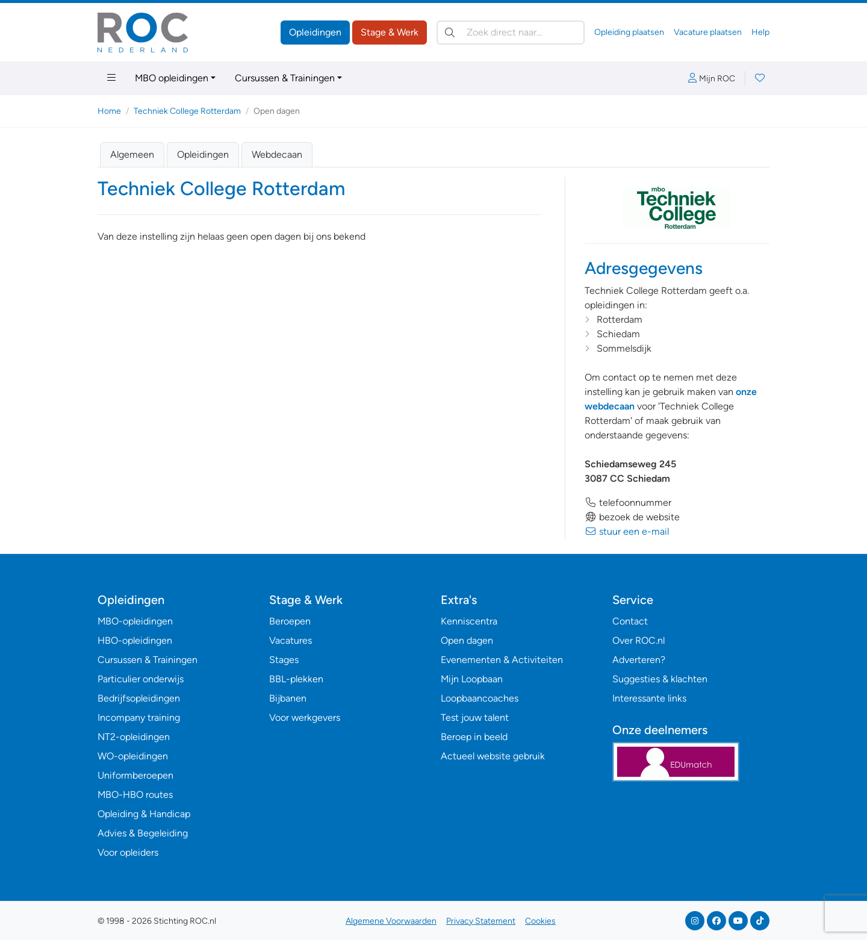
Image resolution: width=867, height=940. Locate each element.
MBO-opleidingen (135, 621)
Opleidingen (315, 32)
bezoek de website (632, 517)
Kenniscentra (469, 621)
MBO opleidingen (171, 78)
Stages (284, 659)
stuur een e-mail (627, 531)
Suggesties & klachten (659, 679)
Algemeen (132, 154)
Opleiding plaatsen (629, 32)
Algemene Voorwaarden (391, 921)
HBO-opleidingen (135, 640)
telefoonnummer (628, 502)
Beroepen (290, 621)
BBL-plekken (296, 679)
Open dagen (467, 640)
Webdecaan (277, 154)
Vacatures (290, 640)
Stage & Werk (389, 32)
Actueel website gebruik (493, 756)
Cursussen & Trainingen (285, 78)
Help (760, 32)
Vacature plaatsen (708, 32)
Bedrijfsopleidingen (139, 698)
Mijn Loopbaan (472, 679)
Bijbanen (287, 698)
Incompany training (139, 717)
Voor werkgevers (304, 717)
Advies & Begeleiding (143, 833)
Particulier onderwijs (141, 679)
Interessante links (649, 698)
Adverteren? (638, 659)
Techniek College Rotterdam (187, 111)
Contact (630, 621)
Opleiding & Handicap (144, 814)
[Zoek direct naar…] (511, 32)
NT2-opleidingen (134, 736)
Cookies (540, 921)
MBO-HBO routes (135, 794)
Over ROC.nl (638, 640)
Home (109, 111)
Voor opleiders (128, 852)
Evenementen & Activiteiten (502, 659)
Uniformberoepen (135, 775)
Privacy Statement (480, 921)
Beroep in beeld (474, 736)
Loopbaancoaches (479, 698)
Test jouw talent (475, 717)
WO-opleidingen (133, 756)
